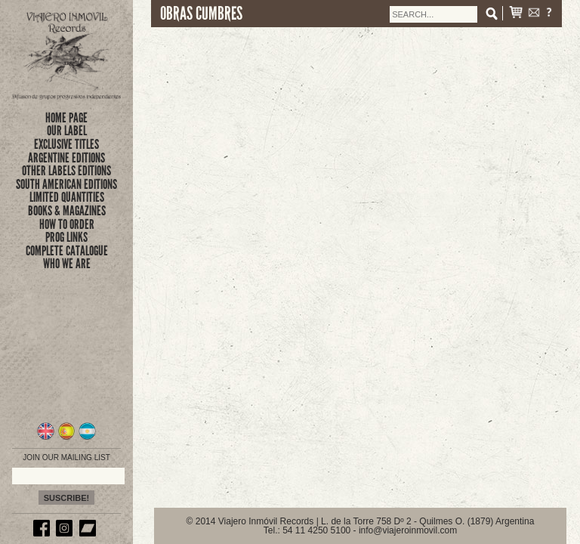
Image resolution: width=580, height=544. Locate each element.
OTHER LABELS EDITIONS (66, 170)
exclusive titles (66, 144)
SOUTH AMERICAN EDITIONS (66, 184)
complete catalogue (67, 251)
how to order (66, 224)
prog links (66, 237)
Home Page (66, 118)
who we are (67, 263)
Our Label (67, 130)
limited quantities (66, 197)
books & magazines (67, 210)
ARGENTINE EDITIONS (66, 158)
